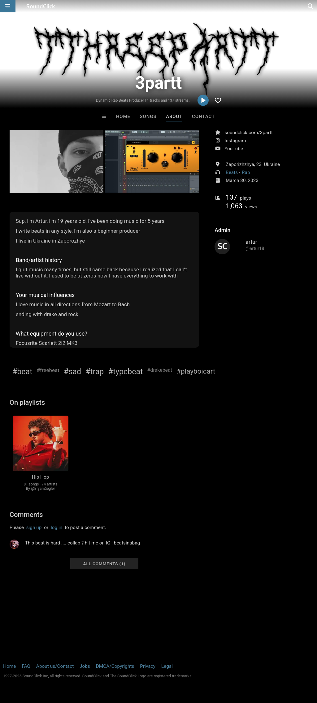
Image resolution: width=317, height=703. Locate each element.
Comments (26, 515)
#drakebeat (159, 370)
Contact (203, 116)
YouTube (233, 148)
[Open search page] (311, 6)
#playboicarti (196, 371)
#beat (22, 371)
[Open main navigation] (7, 6)
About (174, 116)
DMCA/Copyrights (115, 666)
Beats (232, 172)
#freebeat (48, 370)
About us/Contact (55, 666)
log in (56, 527)
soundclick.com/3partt (248, 132)
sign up (34, 527)
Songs (148, 116)
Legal (167, 666)
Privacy (147, 666)
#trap (94, 371)
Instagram (235, 140)
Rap (246, 172)
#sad (72, 371)
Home (123, 116)
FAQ (26, 666)
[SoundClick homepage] (40, 6)
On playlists (27, 402)
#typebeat (125, 371)
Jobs (85, 666)
